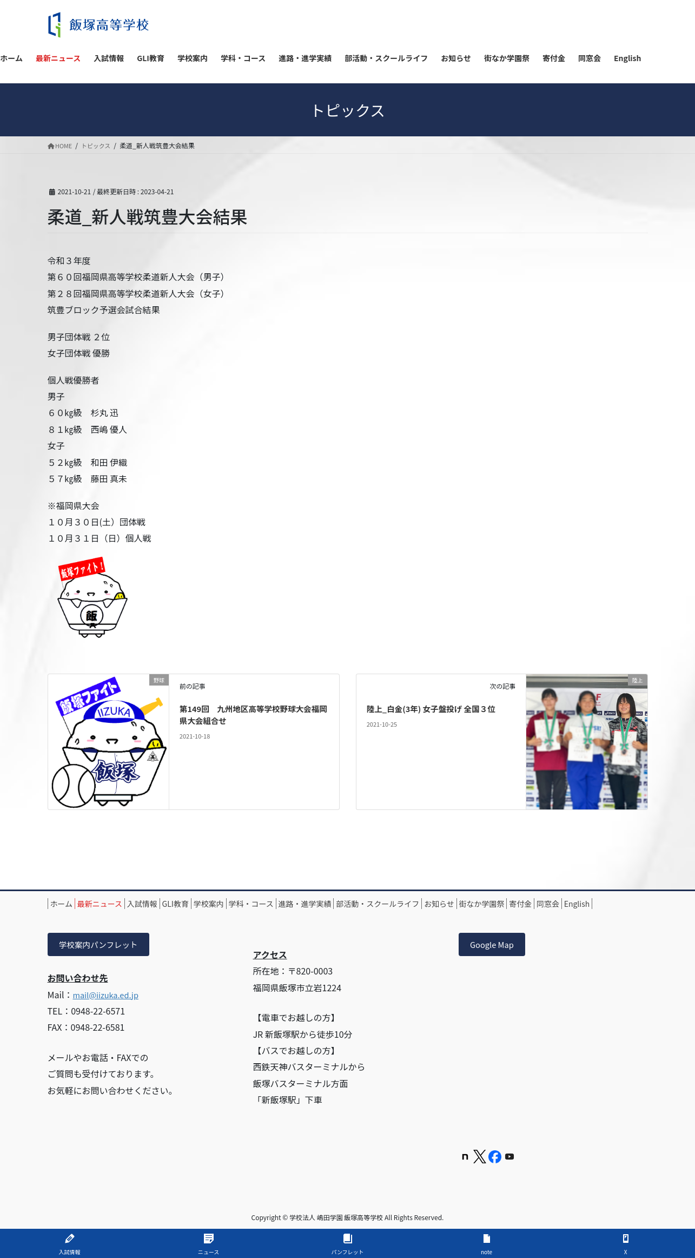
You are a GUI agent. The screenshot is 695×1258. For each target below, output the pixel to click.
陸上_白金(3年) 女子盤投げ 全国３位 (437, 708)
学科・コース (311, 903)
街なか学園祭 (585, 903)
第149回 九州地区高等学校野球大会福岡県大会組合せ (252, 714)
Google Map (495, 958)
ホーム (67, 903)
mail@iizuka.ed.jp (108, 1009)
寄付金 (67, 916)
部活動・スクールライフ (459, 903)
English (145, 916)
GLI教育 (213, 903)
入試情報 (169, 903)
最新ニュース (116, 903)
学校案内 (258, 903)
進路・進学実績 (375, 903)
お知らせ (532, 903)
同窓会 (105, 916)
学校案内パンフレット (103, 958)
